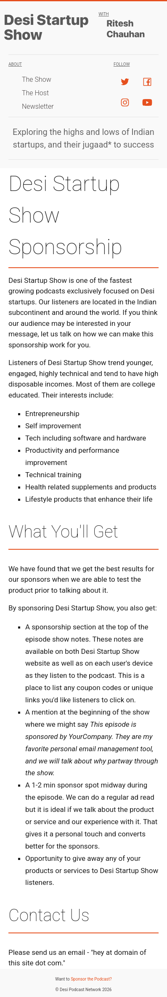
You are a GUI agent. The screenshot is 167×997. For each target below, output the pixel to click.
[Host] (128, 29)
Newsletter (38, 106)
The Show (36, 79)
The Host (35, 93)
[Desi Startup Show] (48, 38)
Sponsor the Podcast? (91, 979)
